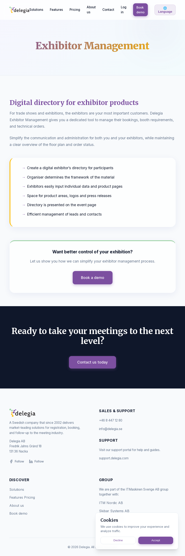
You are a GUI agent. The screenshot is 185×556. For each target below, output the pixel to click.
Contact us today (92, 362)
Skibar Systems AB (114, 511)
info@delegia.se (110, 429)
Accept (155, 540)
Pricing (75, 10)
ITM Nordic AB (111, 503)
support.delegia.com (114, 458)
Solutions (36, 10)
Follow (16, 461)
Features (56, 10)
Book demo (140, 10)
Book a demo (92, 277)
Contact (108, 10)
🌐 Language (165, 9)
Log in (123, 9)
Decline (118, 540)
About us (91, 9)
